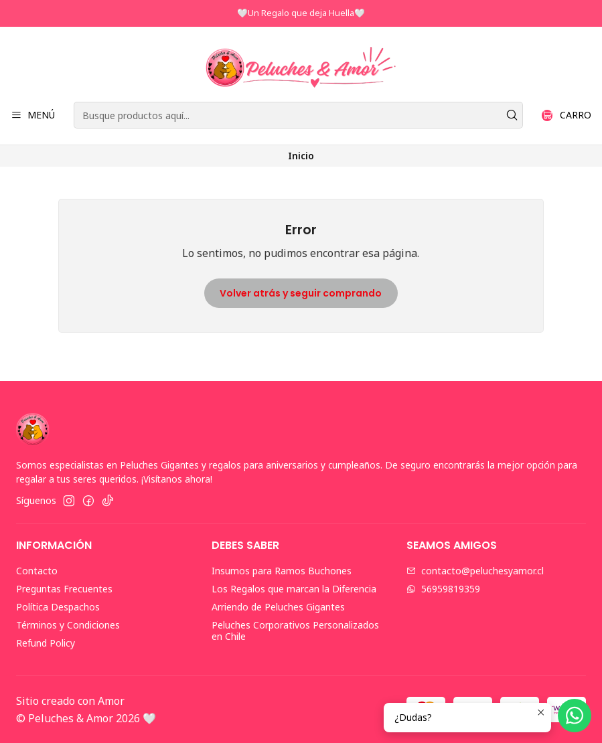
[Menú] (33, 115)
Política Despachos (58, 606)
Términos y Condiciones (68, 624)
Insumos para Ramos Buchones (282, 570)
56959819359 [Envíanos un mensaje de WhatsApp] (443, 588)
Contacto (37, 570)
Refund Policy (45, 643)
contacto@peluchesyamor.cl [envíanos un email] (475, 570)
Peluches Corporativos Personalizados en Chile (295, 630)
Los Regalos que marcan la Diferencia (294, 588)
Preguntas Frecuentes (64, 588)
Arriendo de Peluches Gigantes (278, 606)
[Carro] (566, 115)
